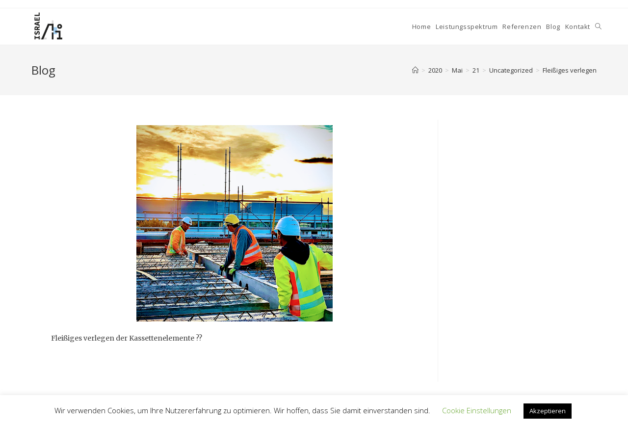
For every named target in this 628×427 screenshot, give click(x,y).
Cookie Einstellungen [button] (476, 410)
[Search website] (598, 26)
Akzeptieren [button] (547, 410)
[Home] (415, 70)
